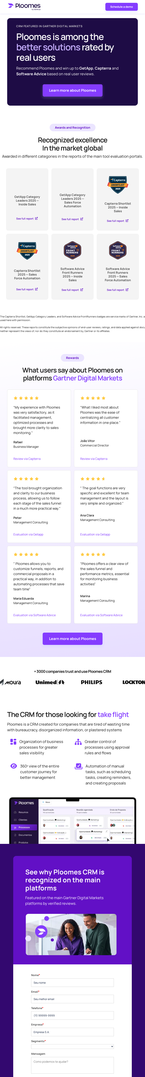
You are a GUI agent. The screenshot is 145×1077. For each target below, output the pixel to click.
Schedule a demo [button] (121, 6)
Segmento (38, 1041)
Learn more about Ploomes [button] (72, 90)
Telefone (37, 1008)
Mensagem (38, 1053)
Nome (35, 975)
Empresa (37, 1024)
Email (35, 992)
